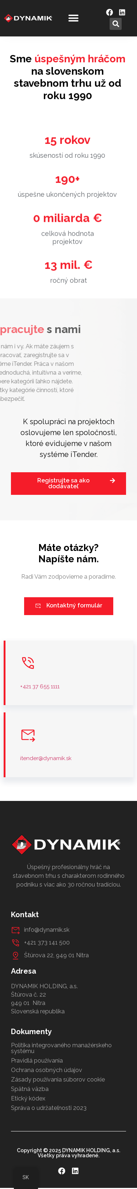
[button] (73, 18)
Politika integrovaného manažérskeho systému (61, 1048)
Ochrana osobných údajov (46, 1070)
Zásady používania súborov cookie (58, 1079)
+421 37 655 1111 (40, 686)
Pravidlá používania (37, 1060)
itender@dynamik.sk (46, 758)
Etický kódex (28, 1098)
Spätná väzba (30, 1089)
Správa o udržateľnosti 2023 (49, 1107)
